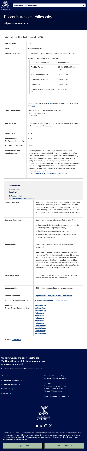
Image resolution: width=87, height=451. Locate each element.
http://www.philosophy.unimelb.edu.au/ (51, 300)
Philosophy (39, 313)
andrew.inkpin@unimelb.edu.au (21, 198)
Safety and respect (9, 384)
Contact (4, 393)
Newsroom (5, 389)
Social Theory (40, 325)
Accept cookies (23, 446)
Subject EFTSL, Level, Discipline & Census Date (53, 295)
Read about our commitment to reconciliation (20, 369)
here (49, 103)
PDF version (16, 340)
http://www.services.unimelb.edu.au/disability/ (48, 173)
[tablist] (49, 5)
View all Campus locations (55, 396)
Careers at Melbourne (10, 380)
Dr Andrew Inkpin (15, 196)
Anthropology (40, 305)
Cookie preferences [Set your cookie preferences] (64, 446)
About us (4, 376)
